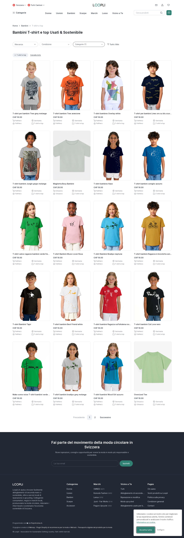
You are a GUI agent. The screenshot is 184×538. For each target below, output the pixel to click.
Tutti (122, 489)
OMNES (99, 489)
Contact (151, 506)
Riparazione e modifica (130, 497)
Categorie (80, 44)
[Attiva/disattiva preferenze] (160, 530)
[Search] (149, 12)
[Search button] (161, 12)
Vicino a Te (117, 13)
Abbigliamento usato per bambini (133, 506)
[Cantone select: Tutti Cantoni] (36, 5)
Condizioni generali (156, 501)
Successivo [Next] (105, 417)
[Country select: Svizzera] (19, 5)
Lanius (98, 497)
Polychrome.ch (36, 523)
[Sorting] (25, 44)
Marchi (94, 13)
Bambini (71, 13)
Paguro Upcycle (103, 506)
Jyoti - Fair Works (103, 501)
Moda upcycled (127, 501)
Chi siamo (152, 489)
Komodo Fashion (103, 493)
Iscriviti (126, 463)
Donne (48, 13)
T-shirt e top (20, 55)
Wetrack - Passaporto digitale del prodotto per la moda (91, 527)
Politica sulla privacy (156, 497)
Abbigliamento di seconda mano (133, 493)
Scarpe (83, 13)
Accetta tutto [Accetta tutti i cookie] (145, 530)
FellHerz (18, 121)
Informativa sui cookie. (146, 522)
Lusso (105, 13)
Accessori (71, 506)
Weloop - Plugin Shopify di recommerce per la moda (49, 527)
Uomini (59, 13)
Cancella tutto (35, 55)
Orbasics (59, 191)
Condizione (46, 44)
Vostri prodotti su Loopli (158, 493)
